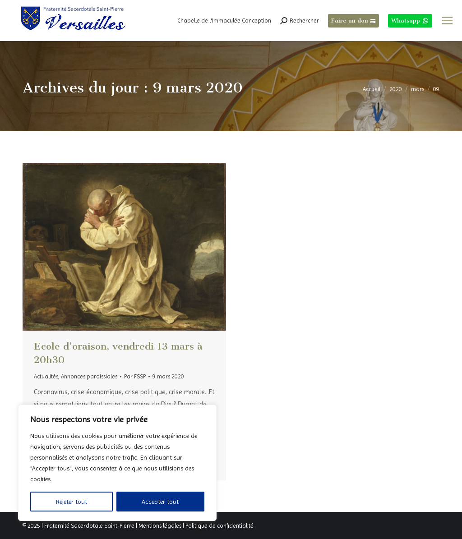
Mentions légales (160, 525)
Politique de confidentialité (219, 525)
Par (135, 376)
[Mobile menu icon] (447, 20)
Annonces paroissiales (89, 376)
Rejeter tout (71, 501)
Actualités (46, 376)
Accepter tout (160, 501)
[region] (117, 463)
